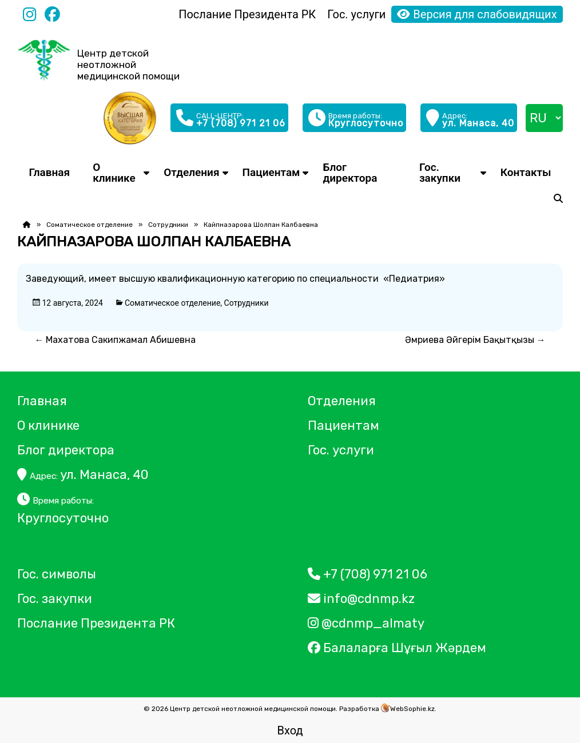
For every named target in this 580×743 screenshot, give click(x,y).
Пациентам (271, 172)
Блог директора (350, 172)
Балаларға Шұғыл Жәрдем (398, 648)
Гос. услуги (356, 14)
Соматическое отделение (89, 225)
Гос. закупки (439, 172)
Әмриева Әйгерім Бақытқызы (475, 339)
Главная (49, 172)
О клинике (114, 172)
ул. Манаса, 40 (83, 474)
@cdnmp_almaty (366, 623)
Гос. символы (56, 574)
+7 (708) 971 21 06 (367, 574)
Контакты (525, 172)
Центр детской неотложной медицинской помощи (128, 64)
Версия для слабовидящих (477, 14)
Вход (290, 730)
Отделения (191, 172)
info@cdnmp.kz (361, 598)
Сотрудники (168, 225)
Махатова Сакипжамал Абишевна (116, 339)
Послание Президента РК (247, 14)
